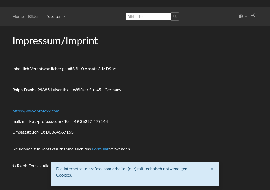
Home (18, 16)
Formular (100, 148)
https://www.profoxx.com (36, 110)
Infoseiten (53, 16)
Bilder (33, 16)
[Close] (212, 168)
